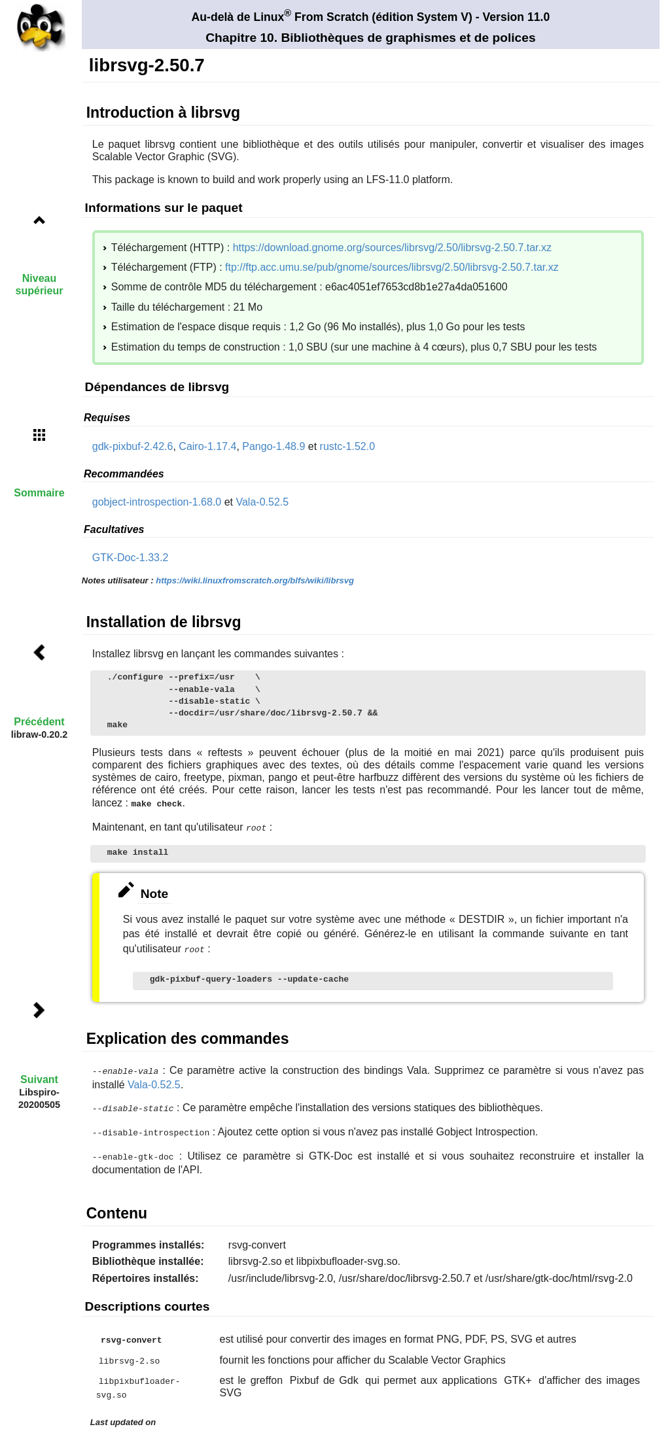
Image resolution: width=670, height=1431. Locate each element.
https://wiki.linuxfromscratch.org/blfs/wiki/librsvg (255, 580)
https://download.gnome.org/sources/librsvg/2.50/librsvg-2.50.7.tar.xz (392, 247)
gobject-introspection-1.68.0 (156, 502)
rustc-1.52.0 (347, 446)
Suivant (39, 1079)
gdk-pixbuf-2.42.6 (132, 446)
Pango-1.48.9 (273, 446)
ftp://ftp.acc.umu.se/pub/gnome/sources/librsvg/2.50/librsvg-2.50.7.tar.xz (392, 267)
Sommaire (39, 492)
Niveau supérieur (39, 284)
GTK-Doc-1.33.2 (130, 557)
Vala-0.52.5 (262, 502)
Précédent (39, 721)
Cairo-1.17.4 (207, 446)
